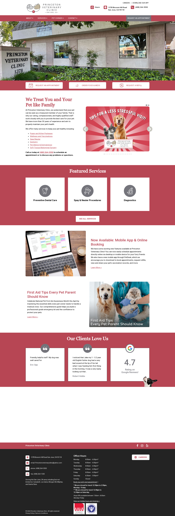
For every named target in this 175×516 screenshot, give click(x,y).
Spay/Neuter (35, 139)
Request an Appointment (138, 18)
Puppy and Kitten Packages (41, 133)
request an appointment (44, 85)
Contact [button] (72, 18)
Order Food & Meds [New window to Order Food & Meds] (87, 85)
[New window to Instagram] (142, 446)
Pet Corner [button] (58, 18)
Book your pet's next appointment (85, 482)
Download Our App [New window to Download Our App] (141, 3)
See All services (87, 219)
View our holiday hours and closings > (87, 501)
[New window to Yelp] (147, 446)
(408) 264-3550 (46, 152)
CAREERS (126, 3)
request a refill (131, 85)
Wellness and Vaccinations (41, 136)
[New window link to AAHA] (80, 508)
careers (140, 457)
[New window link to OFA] (92, 508)
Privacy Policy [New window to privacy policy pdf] (30, 513)
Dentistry (34, 142)
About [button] (29, 18)
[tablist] (117, 154)
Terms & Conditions (41, 513)
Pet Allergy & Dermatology (41, 145)
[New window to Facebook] (137, 446)
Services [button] (42, 18)
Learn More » (96, 267)
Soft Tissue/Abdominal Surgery (43, 148)
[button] (146, 105)
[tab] (104, 154)
